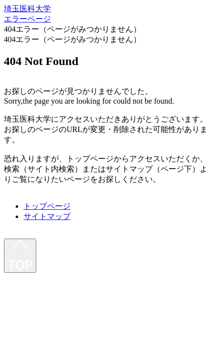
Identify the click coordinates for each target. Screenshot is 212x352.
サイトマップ (47, 216)
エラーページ (27, 19)
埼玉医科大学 (27, 8)
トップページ (47, 206)
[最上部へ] (20, 256)
